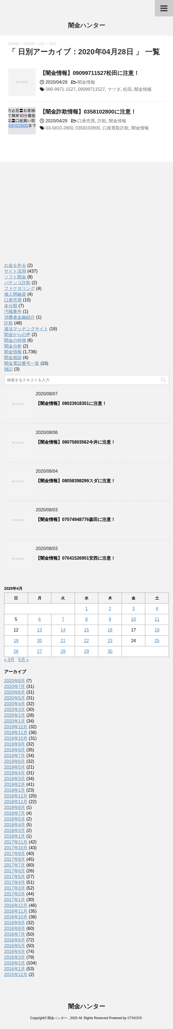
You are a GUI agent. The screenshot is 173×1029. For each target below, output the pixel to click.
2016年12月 (15, 905)
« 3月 (9, 659)
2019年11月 (15, 732)
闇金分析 (13, 346)
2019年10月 (15, 738)
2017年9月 (14, 853)
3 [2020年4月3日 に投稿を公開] (133, 608)
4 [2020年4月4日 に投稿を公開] (157, 608)
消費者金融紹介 (19, 317)
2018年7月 (14, 813)
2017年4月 (14, 882)
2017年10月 (15, 847)
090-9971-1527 (61, 89)
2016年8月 (14, 928)
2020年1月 (14, 721)
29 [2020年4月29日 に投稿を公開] (86, 651)
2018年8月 (14, 807)
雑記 (8, 369)
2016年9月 (14, 922)
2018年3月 (14, 830)
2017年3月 (14, 888)
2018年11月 (15, 801)
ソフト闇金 (15, 277)
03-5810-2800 (59, 128)
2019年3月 (14, 778)
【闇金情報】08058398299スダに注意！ (75, 480)
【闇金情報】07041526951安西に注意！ (75, 558)
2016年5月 (14, 945)
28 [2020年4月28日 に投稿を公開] (63, 651)
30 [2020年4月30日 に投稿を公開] (110, 651)
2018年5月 (14, 819)
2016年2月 (14, 963)
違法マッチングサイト (26, 328)
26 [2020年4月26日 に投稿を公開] (15, 651)
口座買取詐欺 (115, 128)
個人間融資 (15, 294)
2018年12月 (15, 796)
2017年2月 (14, 894)
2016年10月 (15, 917)
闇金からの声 (17, 334)
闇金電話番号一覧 (21, 363)
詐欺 (101, 121)
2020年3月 (14, 709)
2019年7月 (14, 755)
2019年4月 (14, 773)
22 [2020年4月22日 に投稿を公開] (86, 640)
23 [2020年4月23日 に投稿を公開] (110, 640)
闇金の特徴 (15, 340)
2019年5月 (14, 767)
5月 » (23, 659)
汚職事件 (13, 311)
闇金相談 (13, 357)
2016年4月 (14, 951)
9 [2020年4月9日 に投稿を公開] (110, 619)
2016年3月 (14, 957)
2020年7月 (14, 686)
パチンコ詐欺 (17, 282)
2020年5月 (14, 698)
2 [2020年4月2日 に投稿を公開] (110, 608)
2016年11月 (15, 911)
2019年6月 (14, 761)
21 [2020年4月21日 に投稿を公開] (63, 640)
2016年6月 (14, 940)
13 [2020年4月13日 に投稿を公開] (39, 630)
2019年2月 (14, 784)
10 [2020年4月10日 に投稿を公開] (133, 619)
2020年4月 (14, 703)
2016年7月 (14, 934)
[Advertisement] (45, 218)
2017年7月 (14, 865)
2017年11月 (15, 842)
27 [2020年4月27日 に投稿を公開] (39, 651)
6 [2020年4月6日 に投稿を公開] (39, 619)
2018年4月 (14, 824)
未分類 (10, 305)
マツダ (114, 89)
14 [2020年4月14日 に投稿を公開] (63, 630)
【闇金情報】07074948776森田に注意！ (75, 519)
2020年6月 (14, 692)
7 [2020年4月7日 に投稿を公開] (63, 619)
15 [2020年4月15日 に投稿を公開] (86, 630)
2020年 (29, 44)
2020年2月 (14, 715)
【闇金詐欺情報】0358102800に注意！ (88, 112)
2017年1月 (14, 899)
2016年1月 (14, 968)
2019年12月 (15, 726)
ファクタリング (19, 288)
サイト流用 (15, 271)
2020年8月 (14, 680)
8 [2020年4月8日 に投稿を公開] (86, 619)
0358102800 (88, 128)
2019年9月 (14, 744)
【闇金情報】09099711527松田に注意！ (89, 73)
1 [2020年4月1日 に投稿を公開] (86, 608)
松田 (127, 89)
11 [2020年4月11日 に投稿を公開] (157, 619)
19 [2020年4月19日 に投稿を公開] (15, 640)
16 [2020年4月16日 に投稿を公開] (110, 630)
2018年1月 (14, 836)
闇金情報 (86, 82)
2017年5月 (14, 876)
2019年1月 (14, 790)
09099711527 (91, 89)
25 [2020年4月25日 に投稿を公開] (157, 640)
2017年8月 (14, 859)
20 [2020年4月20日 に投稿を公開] (39, 640)
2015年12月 (15, 974)
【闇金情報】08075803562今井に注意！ (75, 442)
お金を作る (15, 265)
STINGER (134, 1018)
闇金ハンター (86, 26)
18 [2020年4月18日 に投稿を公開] (157, 630)
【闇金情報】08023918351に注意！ (71, 403)
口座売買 (86, 121)
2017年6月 (14, 871)
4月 (41, 44)
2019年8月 (14, 750)
